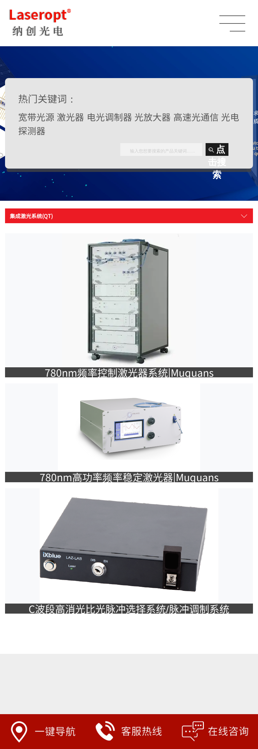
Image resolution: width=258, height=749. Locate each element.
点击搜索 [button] (217, 150)
